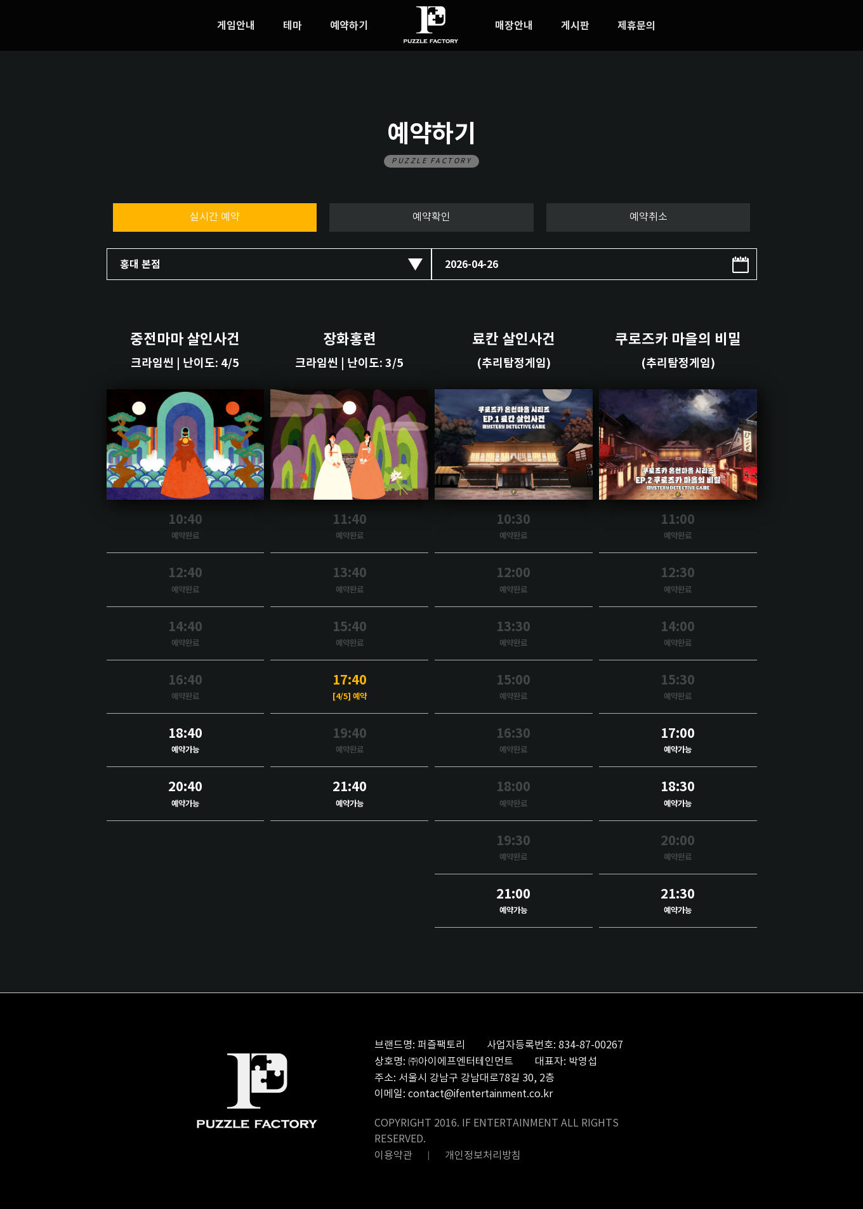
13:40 (349, 580)
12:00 (513, 580)
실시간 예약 (215, 217)
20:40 (185, 794)
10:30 (513, 527)
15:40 (349, 634)
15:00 (513, 688)
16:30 (513, 741)
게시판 (575, 26)
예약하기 (349, 26)
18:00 (513, 794)
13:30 (513, 634)
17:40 (349, 688)
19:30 (513, 848)
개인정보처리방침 (483, 1155)
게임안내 (236, 26)
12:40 (185, 580)
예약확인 (431, 217)
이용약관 (393, 1155)
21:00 (513, 902)
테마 (292, 26)
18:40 (185, 741)
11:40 (349, 527)
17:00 (678, 741)
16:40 (185, 688)
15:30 (678, 688)
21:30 (678, 902)
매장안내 (514, 26)
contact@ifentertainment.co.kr (480, 1094)
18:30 (678, 794)
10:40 (185, 527)
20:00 (678, 848)
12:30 (678, 580)
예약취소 (648, 217)
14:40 (185, 634)
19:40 (349, 741)
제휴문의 (636, 26)
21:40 (349, 794)
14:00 (678, 634)
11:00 (678, 527)
